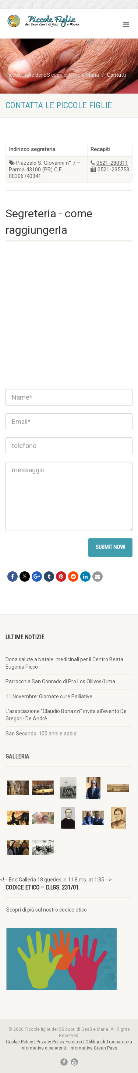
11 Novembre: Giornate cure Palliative (49, 696)
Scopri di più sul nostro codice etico (46, 910)
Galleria (17, 756)
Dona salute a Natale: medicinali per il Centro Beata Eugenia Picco (64, 663)
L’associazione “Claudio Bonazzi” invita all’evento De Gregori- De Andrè (66, 714)
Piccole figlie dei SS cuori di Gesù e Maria (52, 75)
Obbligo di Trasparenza (108, 1041)
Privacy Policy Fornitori (59, 1041)
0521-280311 (112, 163)
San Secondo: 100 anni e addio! (42, 733)
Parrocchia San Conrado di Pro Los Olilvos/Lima (60, 681)
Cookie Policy (19, 1041)
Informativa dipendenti (43, 1048)
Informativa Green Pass (93, 1048)
